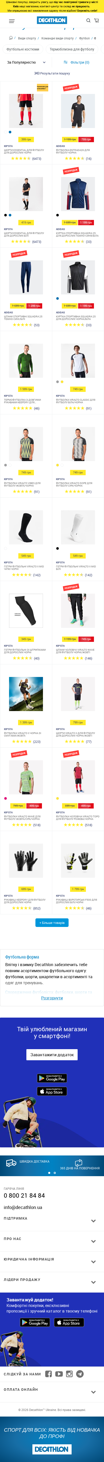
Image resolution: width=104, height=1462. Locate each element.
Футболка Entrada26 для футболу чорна (73, 151)
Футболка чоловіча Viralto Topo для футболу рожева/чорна (77, 817)
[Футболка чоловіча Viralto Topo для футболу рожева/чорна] (78, 778)
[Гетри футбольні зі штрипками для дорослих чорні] (26, 612)
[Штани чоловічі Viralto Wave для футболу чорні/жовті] (78, 612)
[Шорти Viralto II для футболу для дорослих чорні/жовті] (78, 695)
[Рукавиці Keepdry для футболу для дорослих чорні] (26, 862)
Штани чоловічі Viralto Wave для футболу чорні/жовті (75, 650)
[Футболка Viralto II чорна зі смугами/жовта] (26, 695)
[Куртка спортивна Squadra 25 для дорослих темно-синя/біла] (78, 195)
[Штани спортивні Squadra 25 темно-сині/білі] (26, 278)
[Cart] (97, 21)
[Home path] (12, 38)
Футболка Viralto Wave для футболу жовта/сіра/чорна (22, 817)
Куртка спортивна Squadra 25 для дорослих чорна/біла (76, 317)
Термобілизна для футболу (72, 49)
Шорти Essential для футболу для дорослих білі (24, 234)
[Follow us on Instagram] (69, 1374)
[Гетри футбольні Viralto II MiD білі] (78, 528)
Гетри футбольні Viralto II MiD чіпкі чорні (24, 567)
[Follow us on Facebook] (48, 1374)
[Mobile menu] (12, 21)
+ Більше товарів (52, 922)
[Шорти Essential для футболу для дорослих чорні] (26, 112)
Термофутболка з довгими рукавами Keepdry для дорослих (22, 401)
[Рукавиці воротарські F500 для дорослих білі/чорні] (78, 862)
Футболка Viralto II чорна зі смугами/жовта (22, 734)
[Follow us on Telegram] (80, 1374)
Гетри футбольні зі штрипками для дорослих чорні (25, 650)
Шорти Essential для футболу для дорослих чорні (24, 151)
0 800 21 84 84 (24, 1195)
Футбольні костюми (23, 49)
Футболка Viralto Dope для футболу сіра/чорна (74, 484)
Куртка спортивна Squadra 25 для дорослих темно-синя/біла (77, 234)
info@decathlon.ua (23, 1207)
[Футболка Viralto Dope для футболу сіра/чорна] (78, 445)
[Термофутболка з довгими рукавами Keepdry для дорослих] (26, 362)
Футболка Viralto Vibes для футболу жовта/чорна (22, 484)
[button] (49, 1173)
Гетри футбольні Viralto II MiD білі (76, 567)
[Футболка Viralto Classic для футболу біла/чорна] (78, 362)
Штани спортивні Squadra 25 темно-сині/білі (23, 317)
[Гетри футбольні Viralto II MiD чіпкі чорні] (26, 528)
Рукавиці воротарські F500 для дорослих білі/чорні (76, 900)
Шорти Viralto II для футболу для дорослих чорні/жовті (75, 734)
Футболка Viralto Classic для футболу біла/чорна (75, 401)
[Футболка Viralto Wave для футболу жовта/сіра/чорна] (26, 778)
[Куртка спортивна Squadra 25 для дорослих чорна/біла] (78, 278)
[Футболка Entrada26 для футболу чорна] (78, 112)
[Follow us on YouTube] (59, 1374)
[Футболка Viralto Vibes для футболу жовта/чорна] (26, 445)
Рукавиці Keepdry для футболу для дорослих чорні (24, 900)
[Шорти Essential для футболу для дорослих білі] (26, 195)
